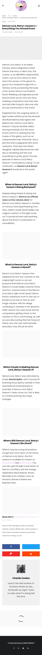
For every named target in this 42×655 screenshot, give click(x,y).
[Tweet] (31, 546)
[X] (18, 648)
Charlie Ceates (7, 32)
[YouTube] (23, 648)
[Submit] (31, 553)
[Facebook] (14, 648)
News (4, 21)
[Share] (11, 546)
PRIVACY (31, 643)
